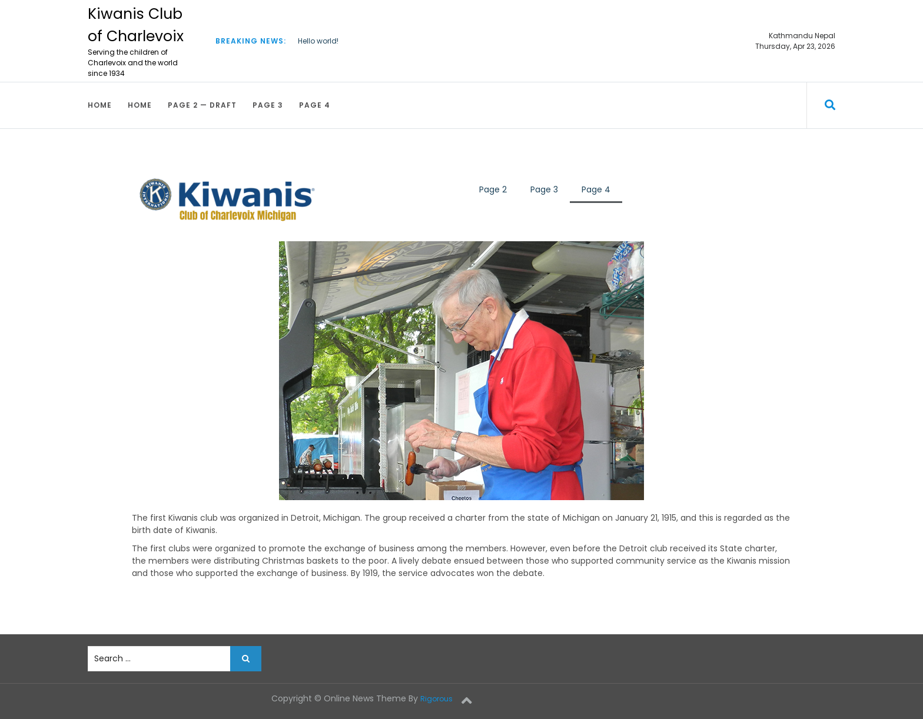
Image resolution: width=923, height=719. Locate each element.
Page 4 (314, 105)
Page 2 (493, 189)
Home (100, 105)
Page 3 (268, 105)
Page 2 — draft (202, 105)
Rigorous (436, 699)
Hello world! (318, 41)
